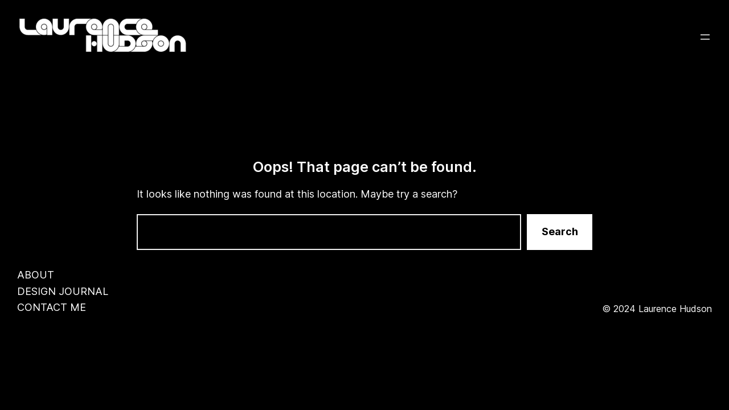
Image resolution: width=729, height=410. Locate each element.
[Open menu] (705, 37)
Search (560, 231)
